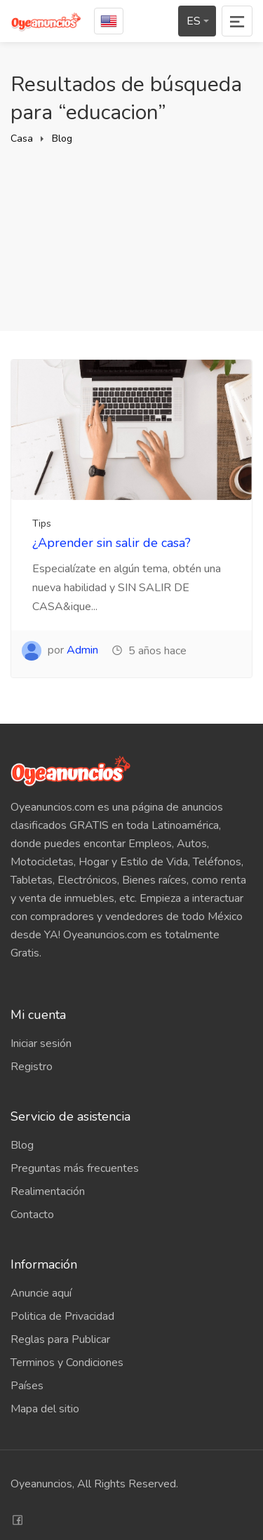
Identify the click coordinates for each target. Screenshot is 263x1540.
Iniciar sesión (41, 1043)
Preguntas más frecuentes (75, 1168)
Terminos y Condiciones (67, 1362)
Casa (22, 138)
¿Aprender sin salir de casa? (111, 542)
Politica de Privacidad (62, 1316)
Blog (62, 138)
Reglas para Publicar (60, 1339)
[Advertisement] (131, 225)
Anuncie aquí (41, 1293)
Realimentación (48, 1191)
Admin (82, 650)
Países (27, 1385)
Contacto (32, 1214)
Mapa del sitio (45, 1409)
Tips (41, 523)
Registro (32, 1066)
